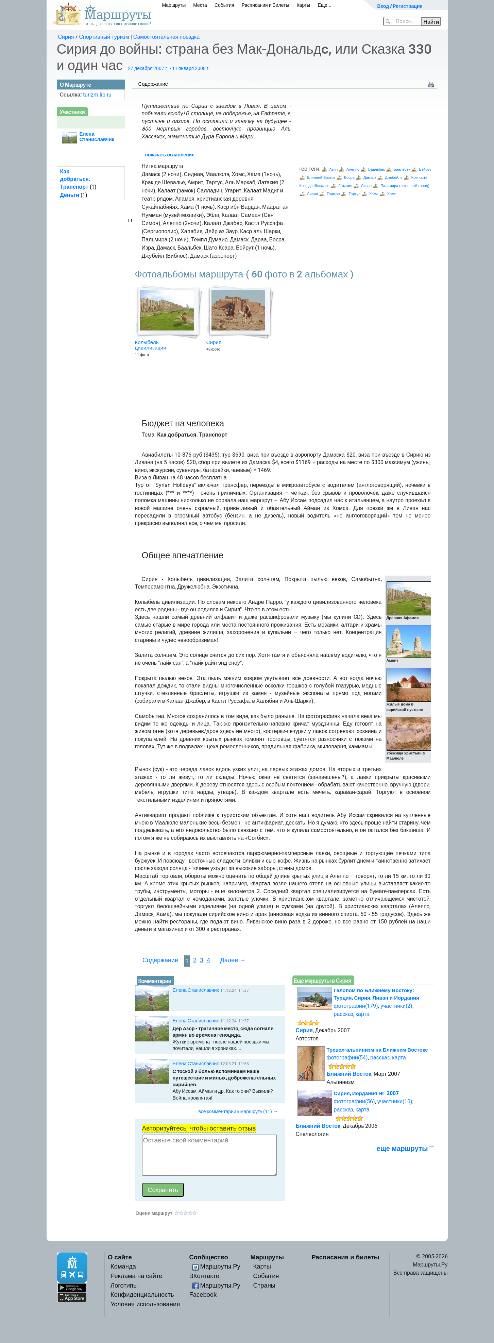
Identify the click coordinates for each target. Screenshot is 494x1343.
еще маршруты (402, 1148)
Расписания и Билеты (265, 5)
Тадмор (333, 194)
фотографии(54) (347, 1057)
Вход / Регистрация (400, 6)
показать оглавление (169, 154)
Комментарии (285, 84)
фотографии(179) (356, 1006)
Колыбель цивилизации (150, 345)
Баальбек (376, 169)
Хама (373, 194)
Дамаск (369, 177)
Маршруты (174, 5)
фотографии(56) (354, 1101)
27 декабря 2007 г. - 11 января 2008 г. (169, 68)
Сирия (66, 37)
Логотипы (124, 1285)
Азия (333, 169)
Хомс (391, 194)
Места (200, 5)
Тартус (354, 194)
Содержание (153, 84)
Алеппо (352, 169)
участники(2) (396, 1006)
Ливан (366, 186)
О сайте (120, 1257)
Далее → (233, 960)
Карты (303, 5)
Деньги (70, 195)
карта (363, 1014)
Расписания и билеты (345, 1257)
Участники (188, 84)
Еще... (324, 5)
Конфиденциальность (142, 1294)
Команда (123, 1266)
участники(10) (394, 1101)
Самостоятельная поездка (166, 37)
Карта (254, 84)
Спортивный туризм (104, 37)
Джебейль (393, 177)
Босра (349, 177)
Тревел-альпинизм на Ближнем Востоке (377, 1050)
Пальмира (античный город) (404, 186)
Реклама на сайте (136, 1275)
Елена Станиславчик (196, 990)
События (224, 5)
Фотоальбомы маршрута (244, 274)
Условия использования (145, 1304)
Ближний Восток (321, 177)
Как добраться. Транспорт (75, 179)
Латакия (345, 186)
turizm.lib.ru (97, 94)
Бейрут (425, 169)
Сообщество (208, 1257)
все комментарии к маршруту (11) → (238, 1111)
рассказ (343, 1014)
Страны (264, 1285)
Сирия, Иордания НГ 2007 (366, 1093)
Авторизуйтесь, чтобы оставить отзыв (199, 1128)
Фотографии (224, 84)
